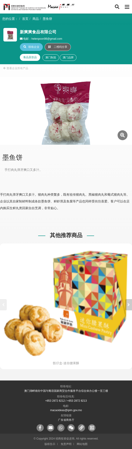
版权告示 (49, 444)
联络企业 (31, 46)
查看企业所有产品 (15, 68)
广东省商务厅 (66, 420)
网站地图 (82, 444)
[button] (128, 304)
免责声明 (66, 444)
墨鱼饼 (47, 19)
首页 (25, 19)
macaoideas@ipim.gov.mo (66, 410)
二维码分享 (57, 46)
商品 (35, 19)
